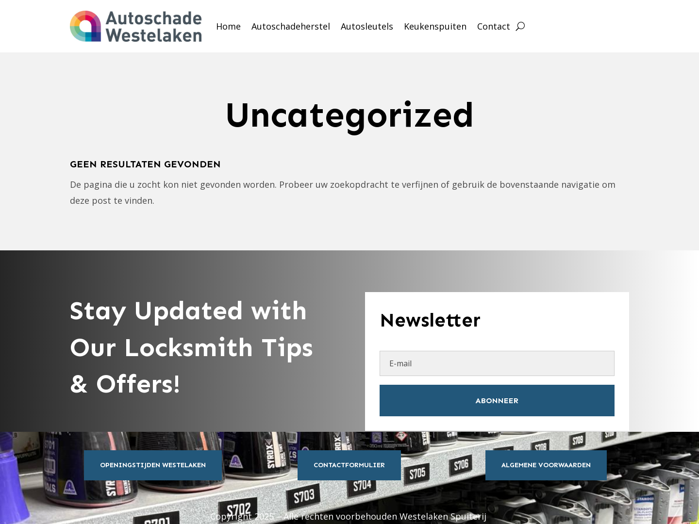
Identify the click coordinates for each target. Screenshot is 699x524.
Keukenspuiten (435, 26)
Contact (493, 26)
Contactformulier (349, 465)
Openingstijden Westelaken (153, 465)
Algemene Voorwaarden (546, 465)
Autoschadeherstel (290, 26)
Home (228, 26)
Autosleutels (367, 26)
